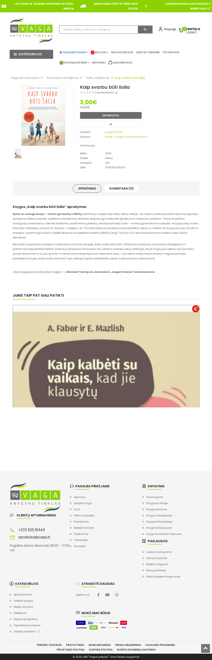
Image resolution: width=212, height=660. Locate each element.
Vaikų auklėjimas (97, 78)
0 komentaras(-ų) (106, 92)
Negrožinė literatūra (25, 78)
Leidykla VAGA (113, 132)
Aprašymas (87, 188)
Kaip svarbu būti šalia (130, 78)
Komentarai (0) (121, 188)
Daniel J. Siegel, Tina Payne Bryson (126, 136)
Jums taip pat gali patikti (38, 295)
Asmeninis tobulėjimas (62, 78)
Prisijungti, (170, 29)
